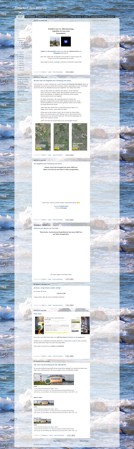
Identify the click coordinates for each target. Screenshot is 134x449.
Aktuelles (20, 17)
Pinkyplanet (57, 53)
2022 (20, 54)
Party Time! (38, 314)
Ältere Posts (84, 441)
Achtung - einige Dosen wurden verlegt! (47, 288)
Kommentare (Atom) (45, 444)
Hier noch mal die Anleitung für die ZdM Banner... (50, 365)
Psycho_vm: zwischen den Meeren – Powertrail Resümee (23, 83)
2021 (20, 56)
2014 (20, 65)
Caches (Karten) (63, 17)
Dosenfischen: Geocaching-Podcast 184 (22, 91)
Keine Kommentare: (58, 72)
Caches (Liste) (51, 17)
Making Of (41, 17)
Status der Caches (76, 17)
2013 (20, 67)
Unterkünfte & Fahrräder (98, 17)
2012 (20, 70)
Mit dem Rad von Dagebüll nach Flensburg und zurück (52, 80)
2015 (20, 63)
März (22, 42)
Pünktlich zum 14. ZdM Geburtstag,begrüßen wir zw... (25, 46)
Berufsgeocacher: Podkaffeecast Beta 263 (23, 87)
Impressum (110, 17)
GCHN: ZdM (20, 94)
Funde (86, 17)
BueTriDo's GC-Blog (22, 79)
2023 (20, 52)
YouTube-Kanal (63, 206)
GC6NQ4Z (70, 337)
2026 (20, 40)
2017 (20, 58)
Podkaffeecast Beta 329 (23, 77)
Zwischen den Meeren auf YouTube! (46, 228)
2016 (20, 61)
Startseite (56, 441)
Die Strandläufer (30, 17)
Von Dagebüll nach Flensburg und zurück (48, 164)
